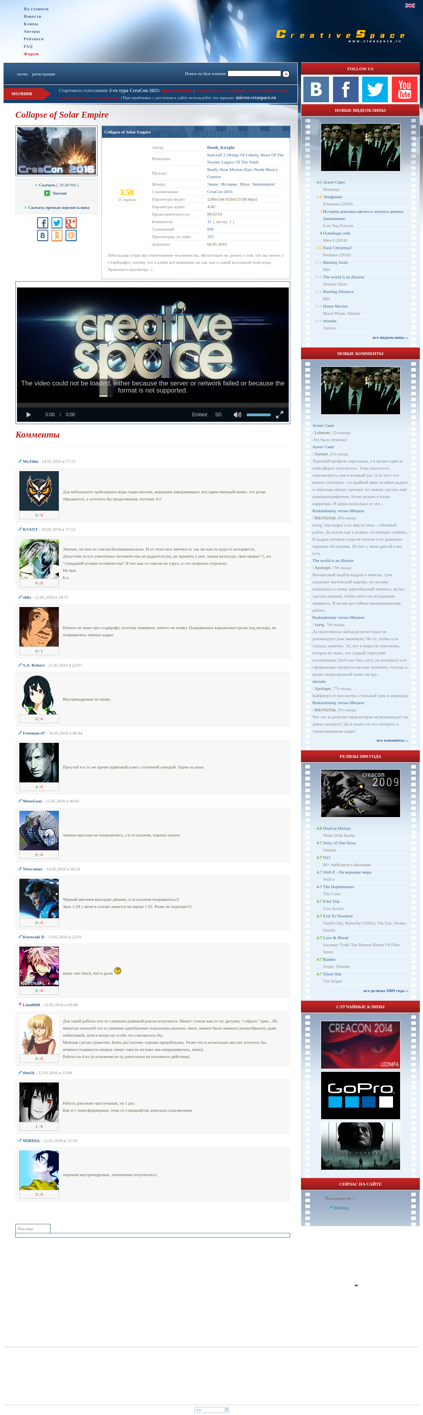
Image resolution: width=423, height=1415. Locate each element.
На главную (36, 9)
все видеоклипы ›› (390, 337)
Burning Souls (335, 262)
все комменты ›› (392, 740)
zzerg (319, 624)
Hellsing (341, 1207)
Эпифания (332, 196)
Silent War (332, 974)
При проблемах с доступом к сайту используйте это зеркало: (179, 97)
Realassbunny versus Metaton (338, 510)
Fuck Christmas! (337, 247)
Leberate (322, 432)
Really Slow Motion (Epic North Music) (242, 169)
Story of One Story (339, 842)
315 (210, 236)
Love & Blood (335, 937)
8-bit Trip (331, 901)
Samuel (321, 453)
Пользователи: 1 (340, 1198)
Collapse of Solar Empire (127, 132)
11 (209, 221)
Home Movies (335, 306)
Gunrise (214, 176)
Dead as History (337, 828)
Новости (32, 16)
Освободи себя (336, 233)
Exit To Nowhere (338, 915)
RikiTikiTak (325, 517)
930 (210, 229)
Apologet (322, 567)
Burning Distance (338, 291)
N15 (327, 857)
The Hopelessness (338, 886)
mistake (330, 320)
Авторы (32, 31)
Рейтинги (34, 39)
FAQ (28, 46)
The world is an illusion (344, 276)
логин (22, 73)
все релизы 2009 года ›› (385, 990)
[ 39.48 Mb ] (56, 184)
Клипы (31, 24)
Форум (31, 53)
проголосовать (176, 90)
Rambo (329, 959)
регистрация (43, 73)
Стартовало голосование (109, 90)
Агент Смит (334, 182)
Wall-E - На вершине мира (347, 872)
